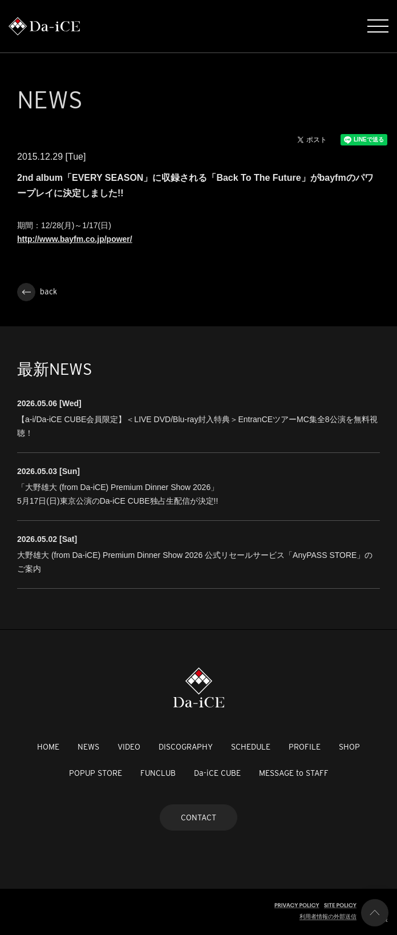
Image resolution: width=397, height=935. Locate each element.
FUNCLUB (158, 773)
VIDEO (129, 746)
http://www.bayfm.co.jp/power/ (74, 239)
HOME (48, 746)
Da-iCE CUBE (217, 773)
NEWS (88, 746)
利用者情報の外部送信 (328, 916)
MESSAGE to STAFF (294, 773)
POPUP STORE (95, 773)
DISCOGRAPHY (186, 746)
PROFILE (305, 746)
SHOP (349, 746)
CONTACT (198, 817)
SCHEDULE (250, 746)
